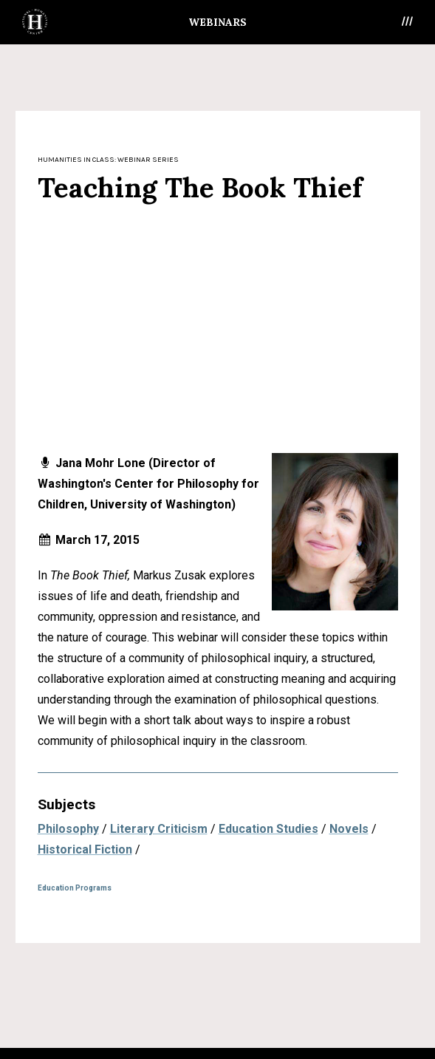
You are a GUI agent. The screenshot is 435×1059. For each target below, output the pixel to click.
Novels (349, 829)
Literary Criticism (159, 829)
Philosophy (68, 829)
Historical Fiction (85, 849)
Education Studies (268, 829)
